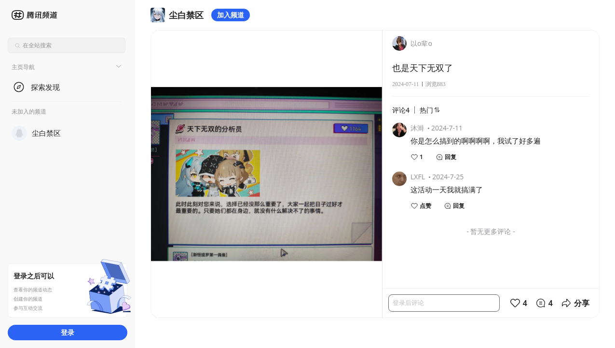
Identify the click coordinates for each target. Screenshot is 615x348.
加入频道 (230, 14)
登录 (67, 332)
